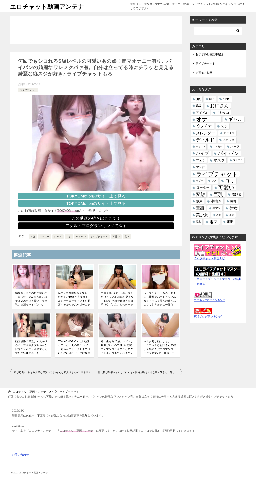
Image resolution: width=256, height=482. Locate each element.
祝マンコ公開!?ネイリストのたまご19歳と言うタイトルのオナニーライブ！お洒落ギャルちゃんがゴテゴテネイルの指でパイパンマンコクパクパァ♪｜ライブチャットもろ (74, 305)
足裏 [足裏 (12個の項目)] (198, 221)
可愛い (116, 236)
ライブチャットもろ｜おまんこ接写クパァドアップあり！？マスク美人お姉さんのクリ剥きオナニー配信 (160, 299)
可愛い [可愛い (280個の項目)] (226, 187)
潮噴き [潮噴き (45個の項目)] (216, 201)
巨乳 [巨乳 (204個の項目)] (218, 194)
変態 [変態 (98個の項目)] (200, 194)
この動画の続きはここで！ (96, 218)
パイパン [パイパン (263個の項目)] (228, 153)
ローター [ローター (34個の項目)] (203, 187)
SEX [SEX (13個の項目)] (211, 98)
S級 (33, 236)
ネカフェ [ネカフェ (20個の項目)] (229, 139)
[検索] (218, 31)
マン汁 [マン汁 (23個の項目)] (200, 167)
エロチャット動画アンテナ (47, 6)
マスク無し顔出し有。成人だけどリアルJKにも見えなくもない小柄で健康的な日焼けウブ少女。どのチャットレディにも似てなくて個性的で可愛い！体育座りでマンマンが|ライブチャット (117, 305)
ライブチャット (28, 90)
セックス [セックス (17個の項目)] (229, 133)
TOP (33, 391)
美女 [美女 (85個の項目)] (233, 208)
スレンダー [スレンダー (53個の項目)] (205, 133)
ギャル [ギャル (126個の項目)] (235, 119)
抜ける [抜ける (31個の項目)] (237, 194)
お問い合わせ (20, 454)
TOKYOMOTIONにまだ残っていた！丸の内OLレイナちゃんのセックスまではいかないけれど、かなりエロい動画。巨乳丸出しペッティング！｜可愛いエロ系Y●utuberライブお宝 (74, 353)
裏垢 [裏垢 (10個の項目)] (231, 215)
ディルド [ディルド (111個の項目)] (205, 139)
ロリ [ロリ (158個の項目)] (230, 180)
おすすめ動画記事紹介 (210, 54)
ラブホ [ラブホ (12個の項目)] (199, 180)
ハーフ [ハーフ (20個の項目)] (234, 146)
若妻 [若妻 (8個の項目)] (218, 215)
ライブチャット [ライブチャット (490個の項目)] (217, 174)
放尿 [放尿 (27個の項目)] (199, 201)
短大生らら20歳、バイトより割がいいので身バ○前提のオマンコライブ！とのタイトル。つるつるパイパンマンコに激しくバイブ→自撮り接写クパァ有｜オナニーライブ (117, 353)
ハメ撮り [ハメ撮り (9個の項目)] (217, 146)
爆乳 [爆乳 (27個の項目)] (233, 201)
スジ (68, 236)
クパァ (58, 236)
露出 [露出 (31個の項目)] (230, 222)
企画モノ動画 (204, 72)
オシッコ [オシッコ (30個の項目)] (222, 112)
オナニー (45, 236)
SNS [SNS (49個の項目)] (226, 99)
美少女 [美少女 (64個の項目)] (202, 215)
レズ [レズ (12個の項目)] (214, 180)
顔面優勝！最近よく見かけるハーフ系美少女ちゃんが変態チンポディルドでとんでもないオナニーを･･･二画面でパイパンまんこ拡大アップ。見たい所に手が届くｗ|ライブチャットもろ (31, 353)
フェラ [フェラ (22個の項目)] (200, 160)
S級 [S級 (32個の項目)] (199, 106)
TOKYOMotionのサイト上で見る (96, 196)
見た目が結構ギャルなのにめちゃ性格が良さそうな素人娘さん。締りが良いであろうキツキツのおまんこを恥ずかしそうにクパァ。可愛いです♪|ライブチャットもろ (140, 372)
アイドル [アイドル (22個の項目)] (202, 112)
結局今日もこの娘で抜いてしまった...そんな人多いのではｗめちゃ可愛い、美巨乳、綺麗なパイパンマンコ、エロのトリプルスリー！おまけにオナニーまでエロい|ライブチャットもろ (31, 305)
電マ (126, 236)
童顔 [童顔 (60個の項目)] (200, 208)
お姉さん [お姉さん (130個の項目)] (219, 105)
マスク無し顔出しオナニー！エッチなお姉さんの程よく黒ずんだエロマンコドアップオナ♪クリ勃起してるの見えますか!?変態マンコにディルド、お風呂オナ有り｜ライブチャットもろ (160, 353)
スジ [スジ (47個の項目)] (224, 126)
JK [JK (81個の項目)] (198, 99)
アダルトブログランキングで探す (96, 225)
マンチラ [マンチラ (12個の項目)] (238, 160)
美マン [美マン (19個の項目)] (216, 208)
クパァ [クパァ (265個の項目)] (204, 126)
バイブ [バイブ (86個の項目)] (202, 153)
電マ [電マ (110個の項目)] (213, 221)
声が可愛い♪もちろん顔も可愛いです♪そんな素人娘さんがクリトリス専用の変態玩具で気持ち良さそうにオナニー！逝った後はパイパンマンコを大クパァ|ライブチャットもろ (55, 372)
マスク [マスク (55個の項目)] (219, 160)
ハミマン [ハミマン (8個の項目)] (200, 146)
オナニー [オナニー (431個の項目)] (208, 119)
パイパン (81, 236)
